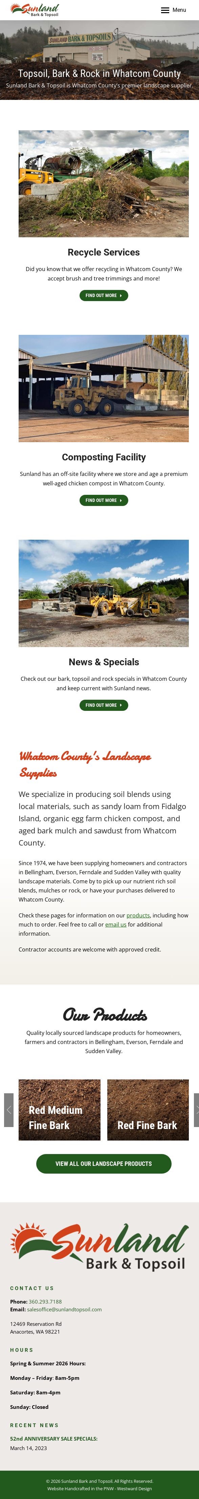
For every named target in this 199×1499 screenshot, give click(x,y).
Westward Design (134, 1488)
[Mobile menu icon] (173, 10)
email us (116, 924)
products (138, 915)
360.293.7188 (45, 1301)
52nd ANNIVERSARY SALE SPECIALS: (53, 1438)
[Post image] (148, 1110)
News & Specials (104, 662)
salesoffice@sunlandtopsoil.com (64, 1309)
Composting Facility (104, 457)
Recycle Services (104, 252)
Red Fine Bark (147, 1125)
